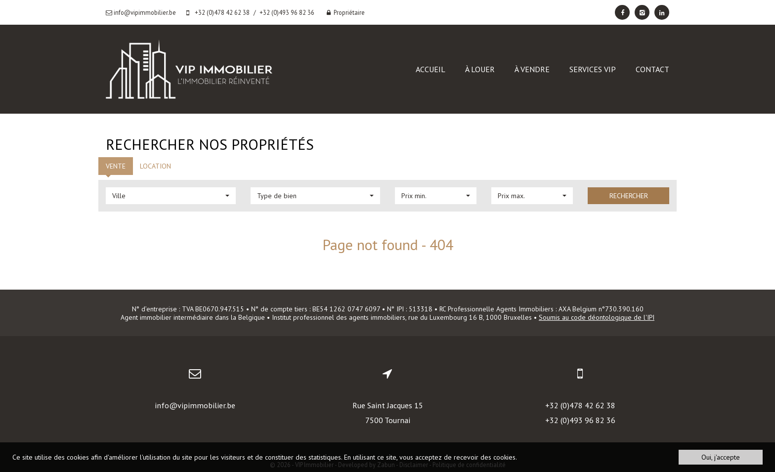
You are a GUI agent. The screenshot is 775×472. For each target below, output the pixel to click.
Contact (652, 69)
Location (155, 166)
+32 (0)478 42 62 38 (580, 405)
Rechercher (628, 195)
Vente (116, 166)
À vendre (532, 69)
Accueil (430, 69)
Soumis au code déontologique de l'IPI (596, 317)
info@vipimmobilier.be (195, 405)
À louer (480, 69)
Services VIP (592, 69)
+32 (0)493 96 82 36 (580, 420)
